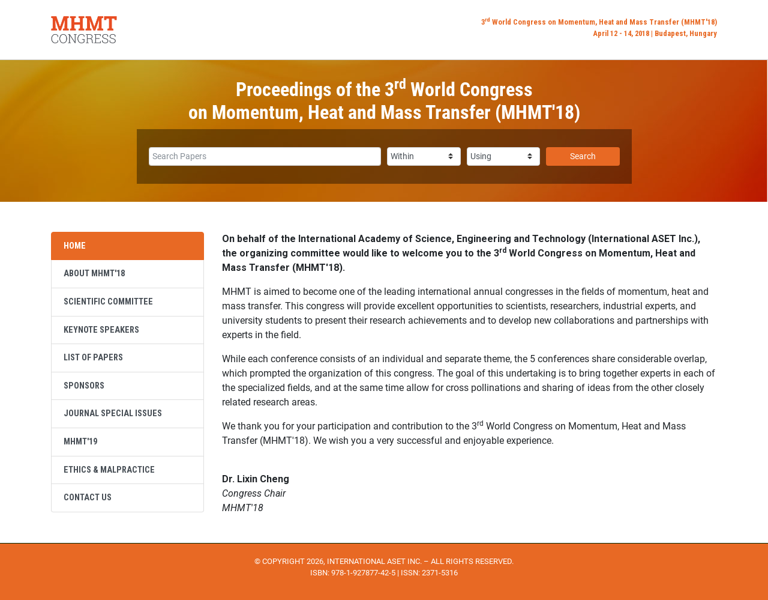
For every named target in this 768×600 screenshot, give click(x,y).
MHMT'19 (80, 442)
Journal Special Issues (113, 413)
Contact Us (88, 497)
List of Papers (93, 358)
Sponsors (84, 386)
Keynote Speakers (101, 330)
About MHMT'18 (94, 273)
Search (583, 156)
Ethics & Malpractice (109, 470)
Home (75, 246)
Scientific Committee (108, 302)
